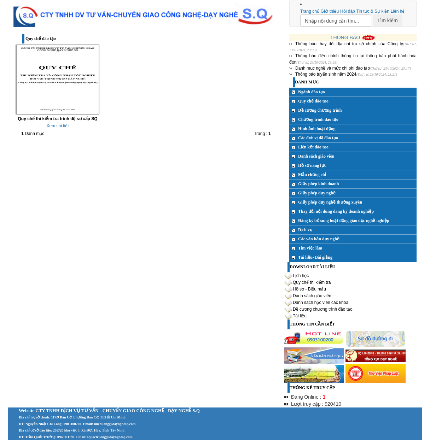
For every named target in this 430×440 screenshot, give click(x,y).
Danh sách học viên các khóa (320, 302)
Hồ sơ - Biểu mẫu (309, 289)
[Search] (335, 20)
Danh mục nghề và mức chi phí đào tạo (332, 68)
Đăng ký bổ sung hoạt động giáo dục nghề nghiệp (343, 220)
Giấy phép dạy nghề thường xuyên (330, 202)
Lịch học (301, 275)
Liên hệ (398, 11)
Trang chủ (309, 11)
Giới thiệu (330, 11)
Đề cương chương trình (320, 110)
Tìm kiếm (387, 20)
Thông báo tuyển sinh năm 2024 (325, 74)
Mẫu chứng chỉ (312, 174)
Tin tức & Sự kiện (372, 11)
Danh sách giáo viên (316, 156)
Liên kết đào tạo (313, 147)
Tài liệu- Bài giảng (315, 257)
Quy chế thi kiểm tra (312, 282)
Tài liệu (300, 315)
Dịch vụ (305, 229)
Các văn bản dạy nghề (318, 238)
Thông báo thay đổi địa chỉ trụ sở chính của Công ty (349, 43)
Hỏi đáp (347, 11)
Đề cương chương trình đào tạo (323, 309)
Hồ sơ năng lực (312, 165)
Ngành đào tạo (311, 91)
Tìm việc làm (310, 248)
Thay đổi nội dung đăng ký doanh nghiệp (336, 211)
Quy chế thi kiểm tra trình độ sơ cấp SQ (57, 118)
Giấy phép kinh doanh (318, 183)
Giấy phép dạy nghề (317, 192)
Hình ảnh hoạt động (316, 128)
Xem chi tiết (57, 125)
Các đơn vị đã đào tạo (318, 137)
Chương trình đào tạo (318, 119)
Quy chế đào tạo (313, 101)
